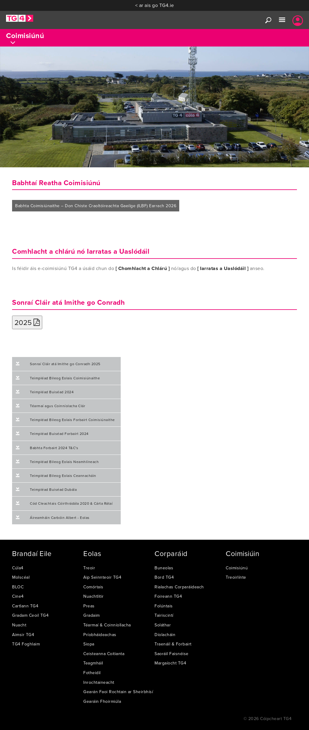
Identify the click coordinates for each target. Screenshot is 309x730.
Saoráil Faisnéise (171, 654)
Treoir (89, 568)
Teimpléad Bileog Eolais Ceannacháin (63, 475)
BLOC (18, 587)
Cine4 (18, 596)
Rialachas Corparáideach (179, 587)
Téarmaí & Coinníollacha (107, 625)
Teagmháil (93, 663)
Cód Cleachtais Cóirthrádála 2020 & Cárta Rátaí (71, 503)
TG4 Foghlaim (26, 644)
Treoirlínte (236, 577)
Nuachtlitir (93, 596)
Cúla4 (18, 568)
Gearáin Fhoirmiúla (102, 701)
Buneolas (163, 568)
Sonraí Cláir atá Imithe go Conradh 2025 (65, 363)
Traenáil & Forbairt (173, 644)
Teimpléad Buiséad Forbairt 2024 (59, 433)
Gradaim (91, 615)
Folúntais (163, 606)
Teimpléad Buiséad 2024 (52, 391)
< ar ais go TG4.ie (154, 5)
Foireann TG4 (168, 596)
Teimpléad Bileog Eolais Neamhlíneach (64, 461)
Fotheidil (92, 673)
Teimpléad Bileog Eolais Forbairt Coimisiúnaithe (72, 419)
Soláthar (162, 625)
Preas (89, 606)
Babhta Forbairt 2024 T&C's (54, 447)
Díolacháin (164, 635)
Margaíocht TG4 (170, 663)
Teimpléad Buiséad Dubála (53, 489)
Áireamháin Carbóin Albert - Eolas (60, 517)
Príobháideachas (99, 635)
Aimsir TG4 (23, 635)
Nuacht (19, 625)
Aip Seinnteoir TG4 (102, 577)
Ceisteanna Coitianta (103, 654)
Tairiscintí (164, 615)
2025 (27, 322)
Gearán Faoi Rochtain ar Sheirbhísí (118, 692)
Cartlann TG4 (25, 606)
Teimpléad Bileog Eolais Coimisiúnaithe (65, 378)
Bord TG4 (164, 577)
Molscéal (21, 577)
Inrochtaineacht (98, 682)
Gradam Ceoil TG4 (30, 615)
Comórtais (93, 587)
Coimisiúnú (237, 568)
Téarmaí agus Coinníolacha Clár (57, 405)
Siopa (88, 644)
